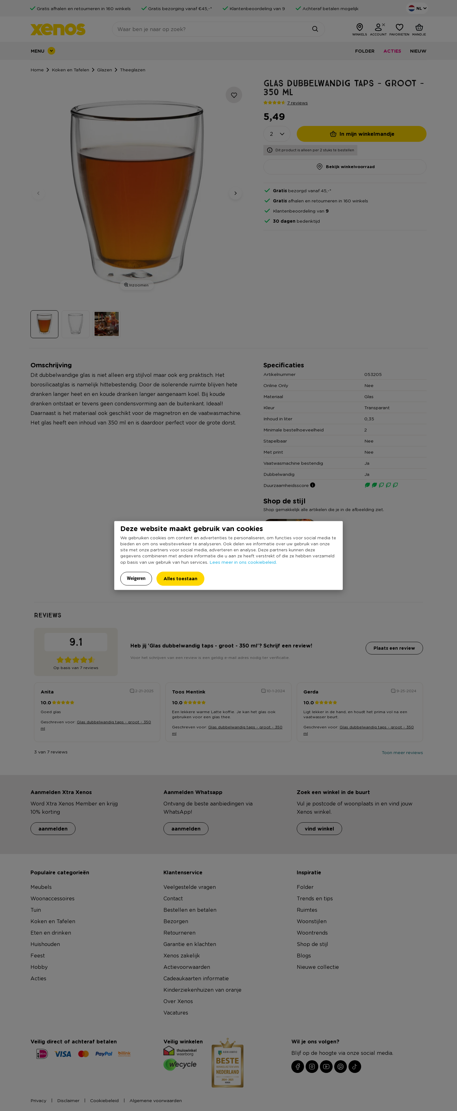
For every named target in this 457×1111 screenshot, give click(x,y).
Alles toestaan (180, 578)
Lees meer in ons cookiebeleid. (243, 562)
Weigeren (136, 578)
